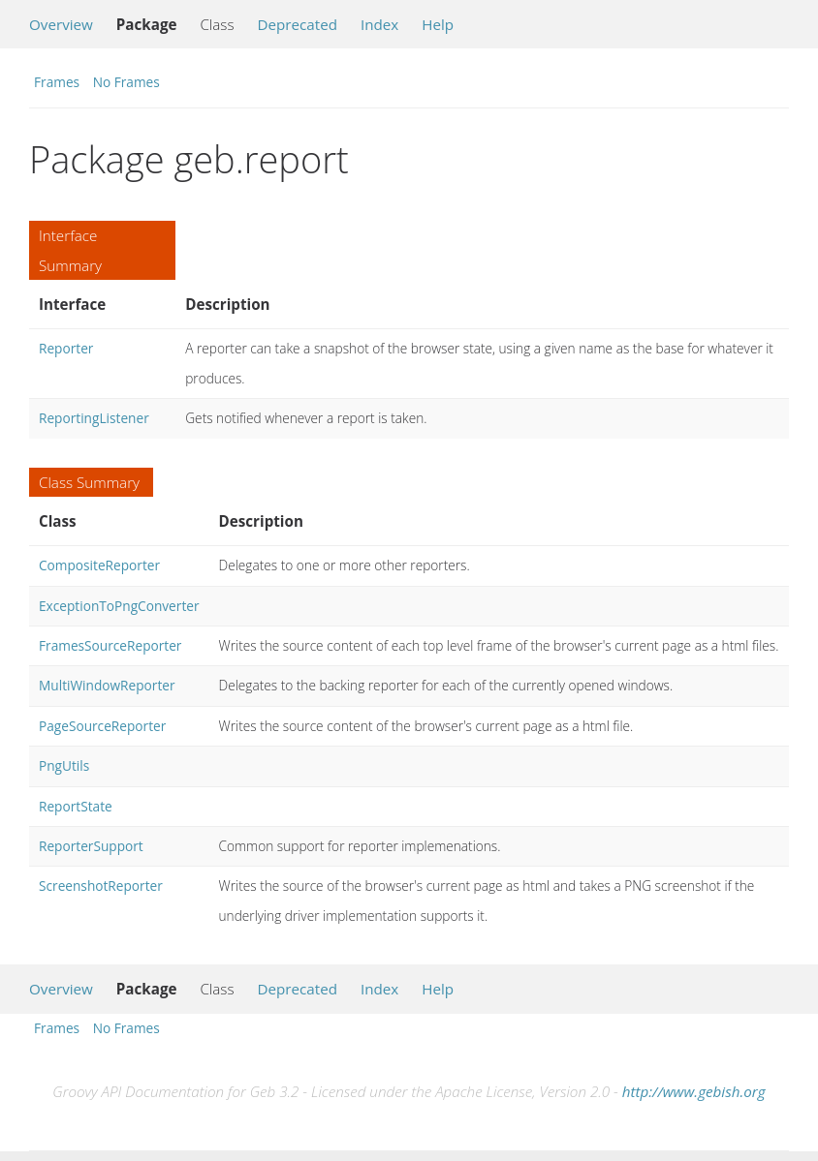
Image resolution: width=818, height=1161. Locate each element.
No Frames (126, 82)
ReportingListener (94, 418)
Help (438, 24)
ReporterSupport (91, 846)
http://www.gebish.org (694, 1091)
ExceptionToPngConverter (119, 605)
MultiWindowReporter (107, 685)
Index (379, 24)
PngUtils (64, 765)
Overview (61, 24)
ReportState (75, 806)
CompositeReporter (99, 565)
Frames (56, 82)
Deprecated (297, 24)
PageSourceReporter (102, 726)
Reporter (66, 348)
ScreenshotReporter (101, 885)
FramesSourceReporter (110, 645)
